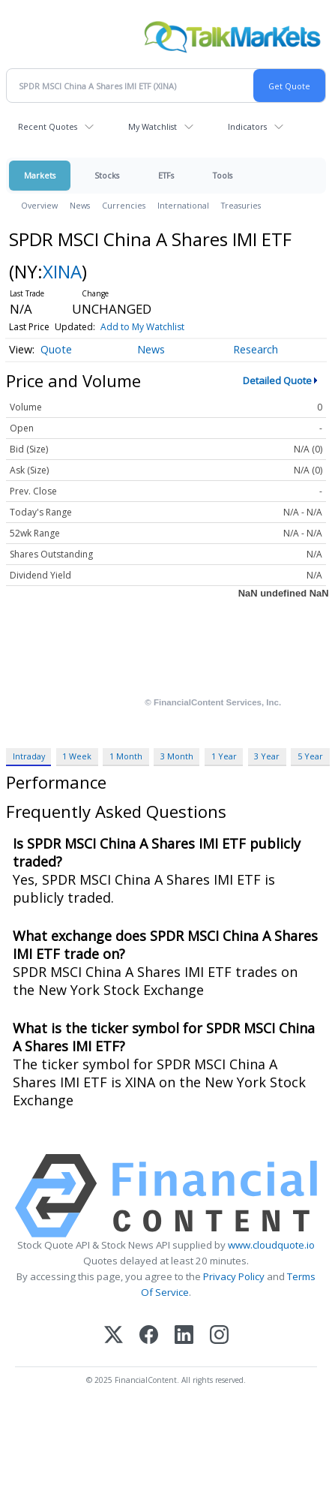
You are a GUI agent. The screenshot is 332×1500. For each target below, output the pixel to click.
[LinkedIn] (184, 1336)
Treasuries (241, 205)
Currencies (123, 205)
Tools (222, 175)
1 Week (76, 756)
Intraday (29, 756)
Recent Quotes (47, 126)
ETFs (166, 175)
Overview (39, 205)
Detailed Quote (277, 380)
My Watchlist (152, 126)
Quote (56, 349)
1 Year (224, 756)
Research (255, 349)
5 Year (310, 756)
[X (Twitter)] (113, 1336)
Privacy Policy (234, 1276)
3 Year (267, 756)
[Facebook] (148, 1336)
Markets (39, 175)
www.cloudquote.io (271, 1245)
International (183, 205)
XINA (62, 271)
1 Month (125, 756)
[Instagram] (219, 1336)
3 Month (176, 756)
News (80, 205)
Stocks (106, 175)
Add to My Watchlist (142, 326)
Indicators (247, 126)
